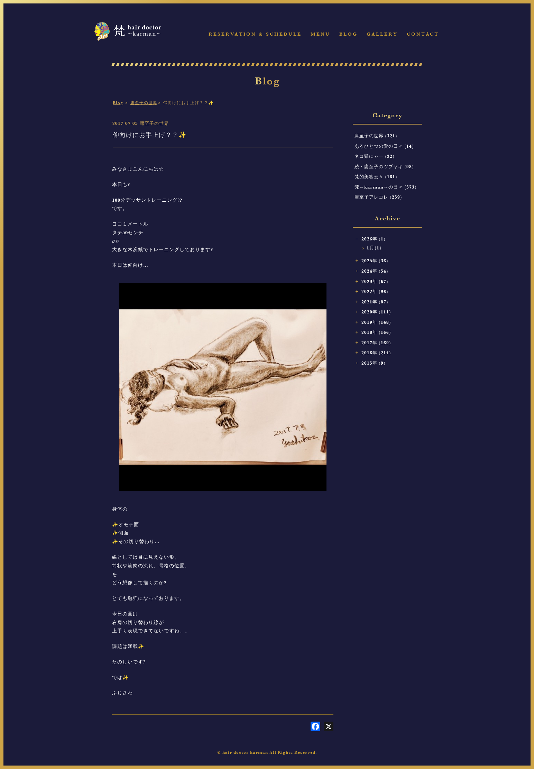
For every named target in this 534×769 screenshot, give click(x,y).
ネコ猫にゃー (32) (375, 156)
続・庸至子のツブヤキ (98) (384, 166)
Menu (320, 34)
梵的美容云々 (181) (376, 176)
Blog (348, 34)
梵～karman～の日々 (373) (386, 187)
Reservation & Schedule (255, 34)
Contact (423, 34)
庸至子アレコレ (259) (378, 197)
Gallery (382, 34)
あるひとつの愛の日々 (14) (384, 146)
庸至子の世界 (143, 102)
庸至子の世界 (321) (376, 135)
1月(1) (374, 248)
